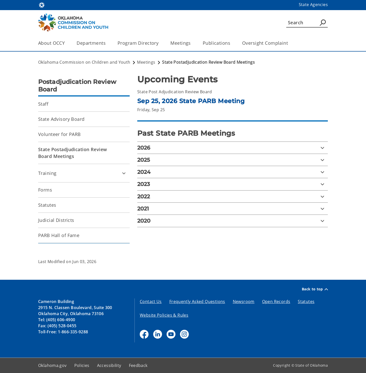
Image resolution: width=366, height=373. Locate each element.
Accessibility (109, 365)
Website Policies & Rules (164, 315)
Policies (81, 365)
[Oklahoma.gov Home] (41, 4)
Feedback (138, 365)
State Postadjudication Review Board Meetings (72, 152)
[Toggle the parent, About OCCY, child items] (66, 43)
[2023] (232, 184)
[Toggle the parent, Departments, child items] (107, 43)
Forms (45, 190)
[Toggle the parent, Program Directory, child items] (160, 43)
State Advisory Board (61, 119)
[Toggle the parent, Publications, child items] (232, 43)
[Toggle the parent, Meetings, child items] (192, 43)
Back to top (315, 289)
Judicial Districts (56, 220)
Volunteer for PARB (59, 134)
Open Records (276, 301)
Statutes (47, 205)
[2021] (232, 209)
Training (47, 173)
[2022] (232, 196)
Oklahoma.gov (52, 365)
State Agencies (313, 4)
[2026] (232, 148)
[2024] (232, 172)
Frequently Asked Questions (197, 301)
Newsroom (244, 301)
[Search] (307, 22)
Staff (43, 104)
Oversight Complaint (265, 43)
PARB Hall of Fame (58, 235)
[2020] (232, 221)
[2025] (232, 160)
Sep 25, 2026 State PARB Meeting (191, 101)
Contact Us (151, 301)
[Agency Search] (323, 22)
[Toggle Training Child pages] (124, 173)
